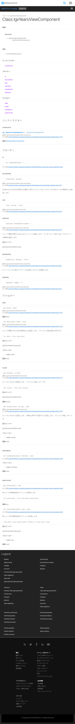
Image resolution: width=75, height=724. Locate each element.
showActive (9, 89)
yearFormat (9, 113)
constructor (9, 66)
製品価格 (18, 668)
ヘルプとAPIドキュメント (45, 655)
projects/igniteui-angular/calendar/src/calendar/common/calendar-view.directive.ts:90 (35, 230)
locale (7, 106)
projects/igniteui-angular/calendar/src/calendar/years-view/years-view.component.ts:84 (35, 488)
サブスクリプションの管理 (24, 683)
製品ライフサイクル (43, 660)
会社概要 (40, 683)
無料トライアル (20, 666)
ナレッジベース (42, 671)
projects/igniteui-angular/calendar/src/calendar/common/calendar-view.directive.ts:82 (35, 266)
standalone (8, 110)
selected (8, 86)
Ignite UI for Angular (9, 8)
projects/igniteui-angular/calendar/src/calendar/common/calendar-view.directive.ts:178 (35, 377)
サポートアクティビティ (23, 686)
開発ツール (19, 655)
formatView (9, 80)
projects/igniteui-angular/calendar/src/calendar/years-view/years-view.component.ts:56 (35, 458)
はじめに (37, 8)
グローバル (5, 16)
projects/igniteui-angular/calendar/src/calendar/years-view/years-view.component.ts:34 (35, 167)
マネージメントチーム (44, 691)
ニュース (19, 698)
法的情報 (19, 706)
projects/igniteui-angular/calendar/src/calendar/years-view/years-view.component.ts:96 (35, 512)
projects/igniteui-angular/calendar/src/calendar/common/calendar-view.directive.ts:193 (35, 137)
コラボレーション (21, 663)
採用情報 (40, 688)
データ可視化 (20, 660)
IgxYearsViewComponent (35, 132)
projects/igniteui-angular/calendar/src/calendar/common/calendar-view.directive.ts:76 (35, 185)
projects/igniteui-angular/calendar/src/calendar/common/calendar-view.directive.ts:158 (35, 326)
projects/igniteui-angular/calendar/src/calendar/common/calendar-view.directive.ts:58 (35, 211)
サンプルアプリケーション (45, 658)
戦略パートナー (21, 704)
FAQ (38, 673)
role (6, 83)
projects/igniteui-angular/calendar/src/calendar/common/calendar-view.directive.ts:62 (35, 289)
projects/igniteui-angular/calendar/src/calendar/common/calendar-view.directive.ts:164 (35, 312)
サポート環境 (41, 666)
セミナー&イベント (22, 701)
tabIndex (8, 92)
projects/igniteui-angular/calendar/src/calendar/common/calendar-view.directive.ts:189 (35, 411)
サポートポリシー (42, 668)
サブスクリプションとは (44, 676)
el (5, 76)
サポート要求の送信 (22, 688)
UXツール (19, 658)
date (6, 103)
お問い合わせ (41, 686)
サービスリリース (42, 663)
